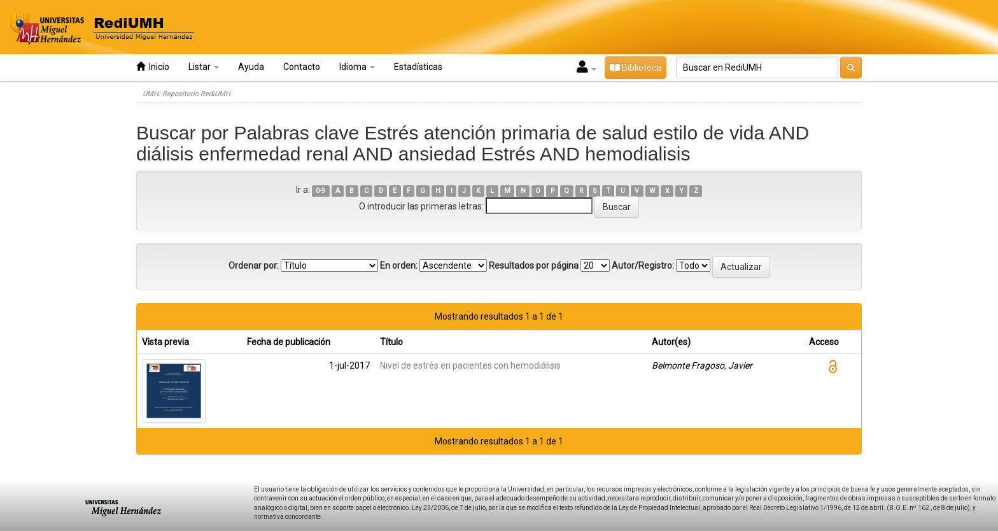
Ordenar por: (253, 265)
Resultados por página (534, 265)
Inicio (152, 66)
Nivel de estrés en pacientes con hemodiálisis (470, 365)
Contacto (301, 67)
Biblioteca (635, 67)
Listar (203, 67)
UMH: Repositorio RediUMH (186, 94)
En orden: (399, 265)
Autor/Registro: (643, 265)
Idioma (357, 67)
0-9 (320, 191)
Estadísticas (418, 67)
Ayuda (251, 67)
